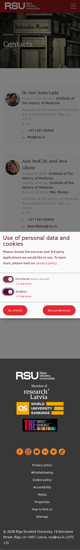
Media (42, 494)
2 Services (24, 284)
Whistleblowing (42, 472)
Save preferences (59, 310)
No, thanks (15, 310)
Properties (42, 502)
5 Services (24, 296)
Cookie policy (42, 480)
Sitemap (42, 516)
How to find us (42, 509)
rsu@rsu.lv (56, 537)
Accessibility (42, 487)
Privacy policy (42, 465)
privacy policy (46, 262)
